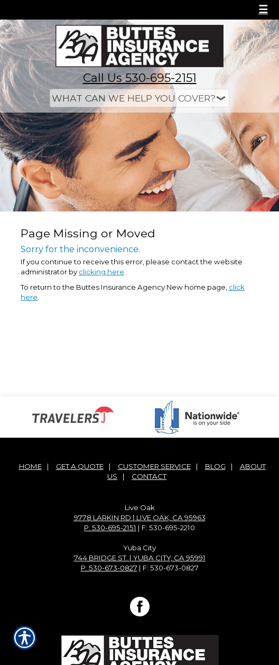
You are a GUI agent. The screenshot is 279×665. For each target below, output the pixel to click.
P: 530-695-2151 (110, 527)
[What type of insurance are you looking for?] (139, 98)
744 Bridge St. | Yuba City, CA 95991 (140, 557)
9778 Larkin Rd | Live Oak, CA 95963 (140, 517)
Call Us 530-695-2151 (140, 78)
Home (30, 466)
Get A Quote (80, 466)
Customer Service (154, 466)
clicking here (101, 271)
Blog (215, 466)
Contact (149, 476)
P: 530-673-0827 (109, 568)
